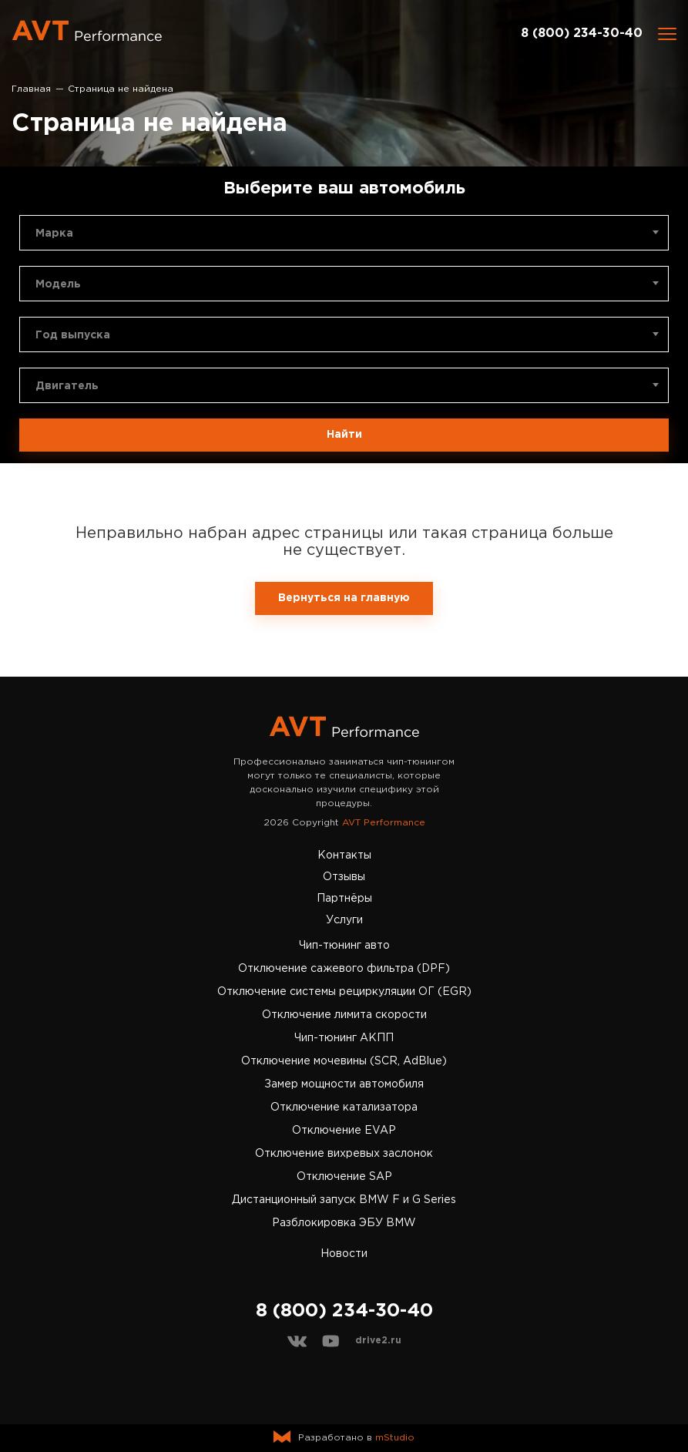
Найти (344, 434)
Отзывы (344, 877)
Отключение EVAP (344, 1130)
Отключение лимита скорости (344, 1015)
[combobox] (344, 232)
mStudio (394, 1438)
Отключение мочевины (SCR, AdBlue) (344, 1061)
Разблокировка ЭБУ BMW (344, 1223)
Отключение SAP (344, 1176)
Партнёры (344, 898)
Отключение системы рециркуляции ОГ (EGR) (344, 992)
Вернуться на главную (344, 598)
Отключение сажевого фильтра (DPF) (344, 968)
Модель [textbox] (58, 284)
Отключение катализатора (344, 1107)
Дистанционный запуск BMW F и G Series (344, 1200)
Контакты (344, 855)
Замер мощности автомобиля (344, 1084)
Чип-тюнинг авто (344, 945)
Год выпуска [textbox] (72, 335)
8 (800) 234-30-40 (582, 33)
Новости (344, 1254)
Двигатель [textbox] (67, 386)
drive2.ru (378, 1340)
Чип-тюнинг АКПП (344, 1038)
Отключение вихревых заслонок (344, 1153)
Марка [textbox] (54, 233)
